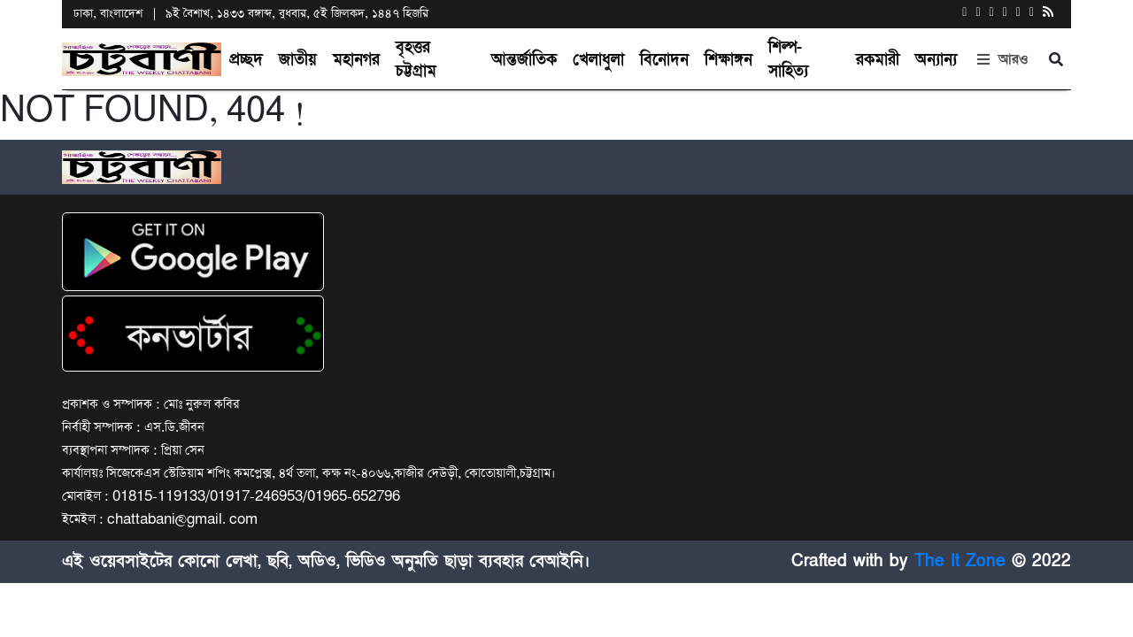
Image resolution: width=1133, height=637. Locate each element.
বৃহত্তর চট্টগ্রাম (416, 59)
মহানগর (356, 60)
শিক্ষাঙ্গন (728, 60)
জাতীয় (298, 60)
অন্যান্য (936, 60)
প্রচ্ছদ (246, 60)
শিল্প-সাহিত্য (788, 59)
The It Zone (960, 561)
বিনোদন (664, 60)
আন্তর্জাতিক (524, 60)
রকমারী (877, 60)
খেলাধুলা (598, 60)
